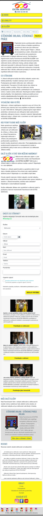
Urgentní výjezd (8, 277)
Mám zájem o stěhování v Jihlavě (21, 438)
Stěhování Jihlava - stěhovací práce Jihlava (21, 412)
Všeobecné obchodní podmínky (21, 491)
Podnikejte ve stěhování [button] (21, 326)
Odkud (5, 241)
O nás (21, 486)
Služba (5, 224)
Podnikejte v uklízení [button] (21, 358)
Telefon (5, 260)
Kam (4, 247)
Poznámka (6, 268)
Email (5, 254)
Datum (5, 234)
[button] (21, 15)
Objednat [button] (38, 36)
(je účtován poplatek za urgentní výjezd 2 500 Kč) (18, 282)
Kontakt (21, 493)
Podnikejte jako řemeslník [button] (21, 390)
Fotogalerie (21, 488)
